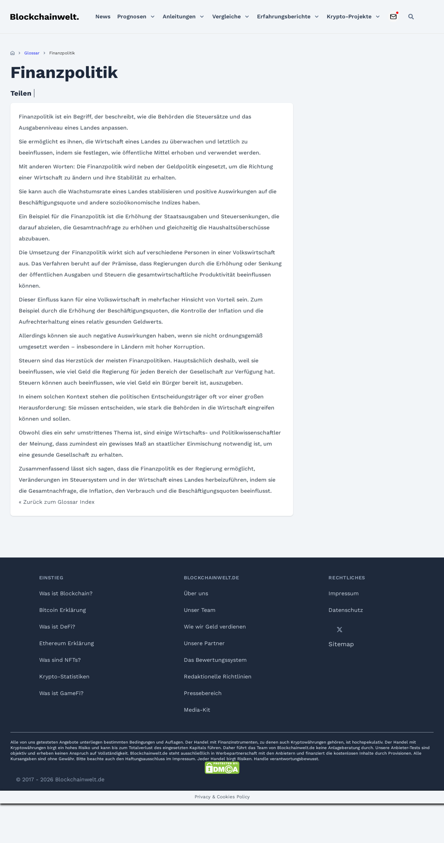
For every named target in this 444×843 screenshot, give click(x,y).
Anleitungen (179, 16)
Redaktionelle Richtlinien (217, 676)
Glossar (32, 53)
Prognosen (131, 16)
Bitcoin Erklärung (62, 610)
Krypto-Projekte (349, 16)
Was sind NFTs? (60, 660)
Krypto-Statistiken (64, 676)
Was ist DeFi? (57, 626)
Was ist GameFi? (61, 693)
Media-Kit (197, 709)
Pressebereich (203, 693)
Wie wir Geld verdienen (215, 626)
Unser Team (199, 610)
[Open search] (411, 16)
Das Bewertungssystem (215, 660)
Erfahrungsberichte (283, 16)
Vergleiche (226, 16)
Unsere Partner (204, 643)
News (103, 16)
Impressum (343, 593)
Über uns (196, 593)
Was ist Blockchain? (66, 593)
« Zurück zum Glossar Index (57, 502)
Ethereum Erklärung (66, 643)
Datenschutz (345, 610)
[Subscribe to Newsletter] (393, 16)
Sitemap (341, 644)
